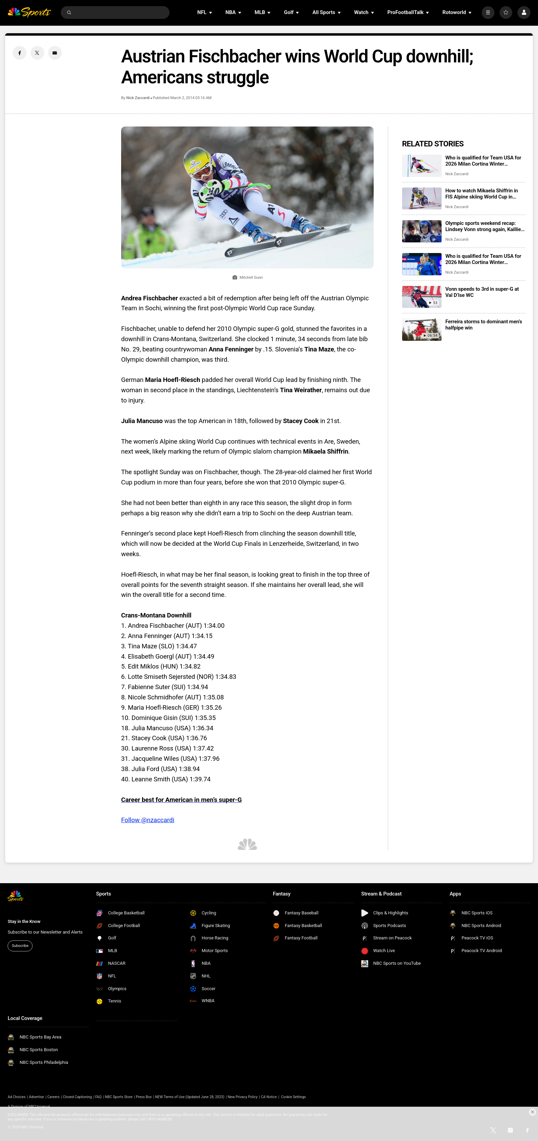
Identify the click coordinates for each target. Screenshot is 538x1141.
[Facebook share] (19, 53)
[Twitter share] (37, 53)
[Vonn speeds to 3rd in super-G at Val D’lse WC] (422, 297)
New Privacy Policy (243, 1097)
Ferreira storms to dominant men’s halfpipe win (483, 325)
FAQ (98, 1097)
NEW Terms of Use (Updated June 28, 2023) (189, 1097)
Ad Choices (16, 1097)
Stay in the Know (24, 921)
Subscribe (20, 946)
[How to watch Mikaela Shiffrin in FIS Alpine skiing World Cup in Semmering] (422, 199)
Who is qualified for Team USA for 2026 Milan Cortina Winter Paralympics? (483, 259)
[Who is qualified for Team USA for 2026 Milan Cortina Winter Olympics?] (422, 166)
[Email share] (55, 53)
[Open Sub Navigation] (211, 12)
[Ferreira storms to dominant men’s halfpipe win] (422, 330)
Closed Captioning (77, 1097)
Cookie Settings (293, 1097)
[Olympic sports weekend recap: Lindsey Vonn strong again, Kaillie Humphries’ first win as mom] (422, 231)
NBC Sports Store (118, 1097)
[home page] (29, 13)
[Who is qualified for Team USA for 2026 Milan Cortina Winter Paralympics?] (422, 264)
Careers (53, 1097)
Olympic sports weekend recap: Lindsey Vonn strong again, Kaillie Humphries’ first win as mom (483, 226)
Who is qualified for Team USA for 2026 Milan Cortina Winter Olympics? (483, 161)
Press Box (144, 1097)
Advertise (36, 1097)
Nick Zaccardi (138, 98)
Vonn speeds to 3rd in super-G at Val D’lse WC (482, 292)
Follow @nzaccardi (147, 820)
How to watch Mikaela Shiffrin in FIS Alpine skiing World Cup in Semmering (481, 194)
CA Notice (269, 1097)
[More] (488, 12)
